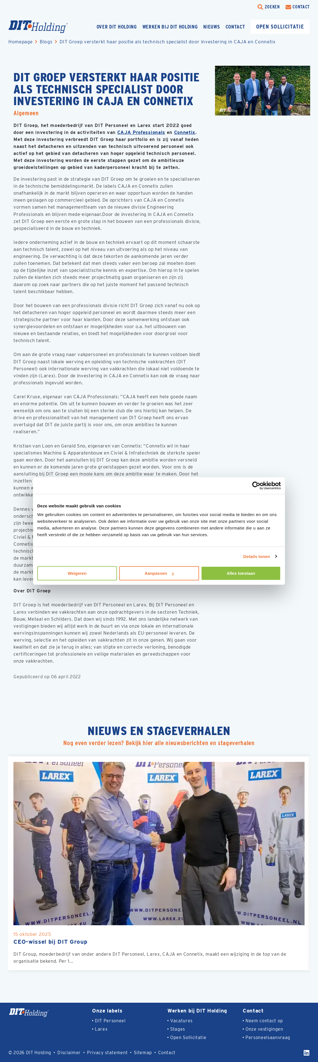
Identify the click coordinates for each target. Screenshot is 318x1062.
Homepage (20, 41)
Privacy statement (107, 1052)
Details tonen (256, 556)
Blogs (46, 41)
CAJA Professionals (142, 132)
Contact (235, 26)
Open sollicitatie (280, 26)
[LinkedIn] (307, 1053)
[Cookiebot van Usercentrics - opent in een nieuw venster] (256, 485)
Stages (177, 1029)
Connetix (185, 132)
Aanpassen (159, 573)
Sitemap (143, 1052)
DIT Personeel (110, 1020)
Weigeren (77, 573)
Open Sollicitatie (188, 1037)
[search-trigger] (269, 7)
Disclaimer (69, 1052)
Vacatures (181, 1020)
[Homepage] (49, 26)
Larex (101, 1029)
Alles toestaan (241, 573)
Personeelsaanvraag (267, 1037)
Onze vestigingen (264, 1029)
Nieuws (211, 26)
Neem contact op (264, 1020)
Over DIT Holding (117, 26)
